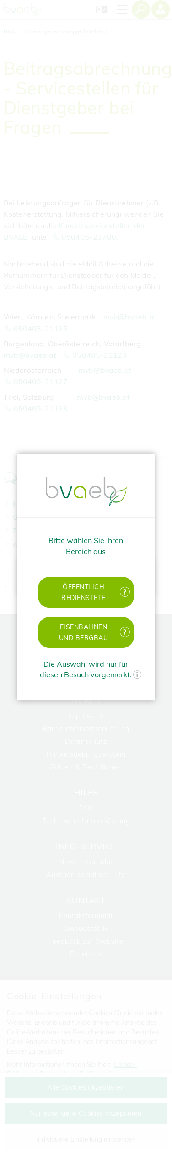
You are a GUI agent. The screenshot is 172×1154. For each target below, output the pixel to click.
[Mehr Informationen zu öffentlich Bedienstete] (124, 592)
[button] (86, 592)
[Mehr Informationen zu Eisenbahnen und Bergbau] (124, 632)
